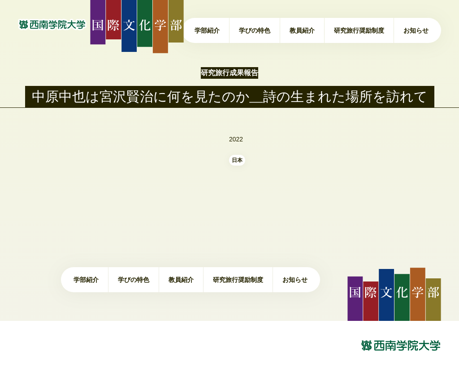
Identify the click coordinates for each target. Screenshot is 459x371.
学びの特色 (254, 30)
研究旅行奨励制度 (359, 30)
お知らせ (416, 30)
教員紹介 (302, 30)
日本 (237, 160)
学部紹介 (207, 30)
